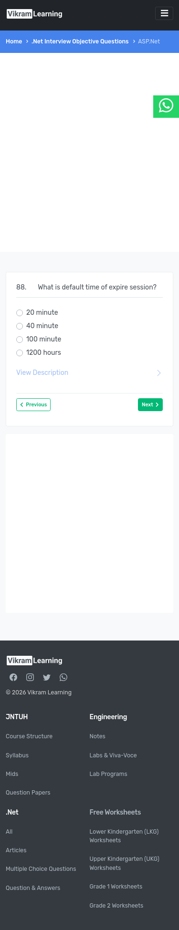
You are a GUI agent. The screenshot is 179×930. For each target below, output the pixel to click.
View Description (89, 373)
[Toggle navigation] (164, 13)
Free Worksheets (115, 812)
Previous (33, 405)
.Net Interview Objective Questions (80, 41)
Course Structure (29, 736)
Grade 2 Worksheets (117, 905)
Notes (97, 736)
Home (14, 41)
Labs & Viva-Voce (113, 755)
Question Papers (28, 792)
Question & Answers (33, 888)
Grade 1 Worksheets (116, 886)
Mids (12, 774)
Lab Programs (108, 774)
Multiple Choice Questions (41, 869)
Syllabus (17, 755)
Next (150, 405)
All (9, 831)
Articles (16, 850)
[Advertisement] (89, 152)
